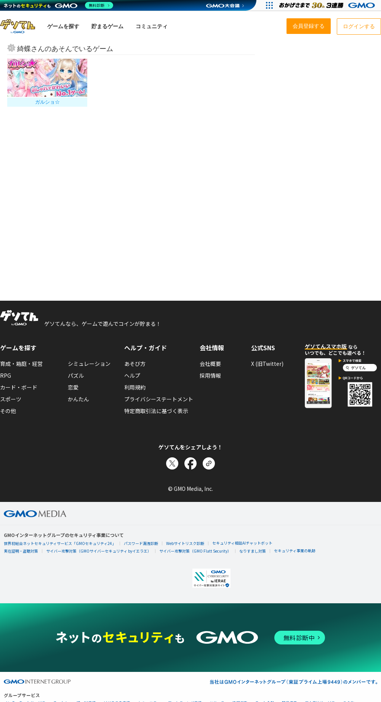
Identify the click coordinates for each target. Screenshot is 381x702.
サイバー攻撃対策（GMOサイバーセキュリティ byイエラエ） (98, 551)
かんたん (78, 399)
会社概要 (210, 363)
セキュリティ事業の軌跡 (294, 550)
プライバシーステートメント (158, 399)
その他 (8, 411)
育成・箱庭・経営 (21, 363)
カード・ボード (18, 387)
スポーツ (10, 399)
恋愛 (73, 387)
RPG (5, 375)
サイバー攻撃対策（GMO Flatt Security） (195, 551)
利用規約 (135, 387)
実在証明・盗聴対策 (21, 551)
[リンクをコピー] (209, 463)
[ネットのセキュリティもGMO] (58, 5)
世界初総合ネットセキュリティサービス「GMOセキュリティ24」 (60, 543)
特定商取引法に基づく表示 (156, 411)
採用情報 (210, 375)
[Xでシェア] (172, 463)
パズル (76, 375)
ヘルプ (132, 375)
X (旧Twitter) (267, 363)
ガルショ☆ (47, 102)
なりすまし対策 (252, 551)
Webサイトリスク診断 (185, 543)
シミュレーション (89, 363)
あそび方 (135, 363)
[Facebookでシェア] (190, 463)
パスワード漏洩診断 (141, 543)
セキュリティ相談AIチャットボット (242, 543)
